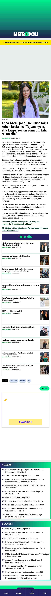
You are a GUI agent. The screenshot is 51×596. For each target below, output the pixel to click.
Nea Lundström (6, 138)
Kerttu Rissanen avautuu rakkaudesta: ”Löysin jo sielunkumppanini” (18, 299)
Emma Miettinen (6, 247)
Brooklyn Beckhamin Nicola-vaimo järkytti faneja (18, 327)
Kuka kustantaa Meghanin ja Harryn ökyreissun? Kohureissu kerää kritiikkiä (18, 244)
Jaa (44, 388)
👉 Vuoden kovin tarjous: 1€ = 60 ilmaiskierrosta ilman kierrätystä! (25, 42)
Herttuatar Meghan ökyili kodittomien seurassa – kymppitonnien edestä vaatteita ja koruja (18, 270)
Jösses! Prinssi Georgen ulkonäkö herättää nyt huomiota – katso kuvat (17, 367)
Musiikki (22, 380)
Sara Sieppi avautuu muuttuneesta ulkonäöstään (18, 340)
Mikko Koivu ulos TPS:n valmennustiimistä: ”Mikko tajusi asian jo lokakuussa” (27, 555)
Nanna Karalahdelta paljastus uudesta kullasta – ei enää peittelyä (20, 286)
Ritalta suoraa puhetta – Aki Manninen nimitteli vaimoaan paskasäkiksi (17, 354)
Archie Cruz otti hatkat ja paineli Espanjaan (16, 256)
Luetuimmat (8, 524)
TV (29, 380)
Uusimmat (8, 465)
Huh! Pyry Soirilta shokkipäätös (12, 311)
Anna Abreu (13, 380)
